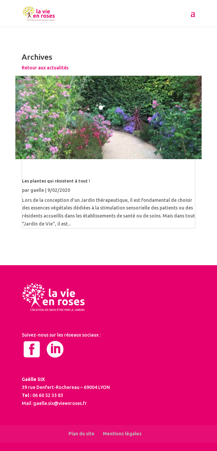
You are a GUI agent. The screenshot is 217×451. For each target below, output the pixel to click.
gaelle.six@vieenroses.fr (60, 403)
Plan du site (81, 433)
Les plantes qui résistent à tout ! (56, 180)
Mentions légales (122, 433)
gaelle (37, 190)
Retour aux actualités (45, 67)
